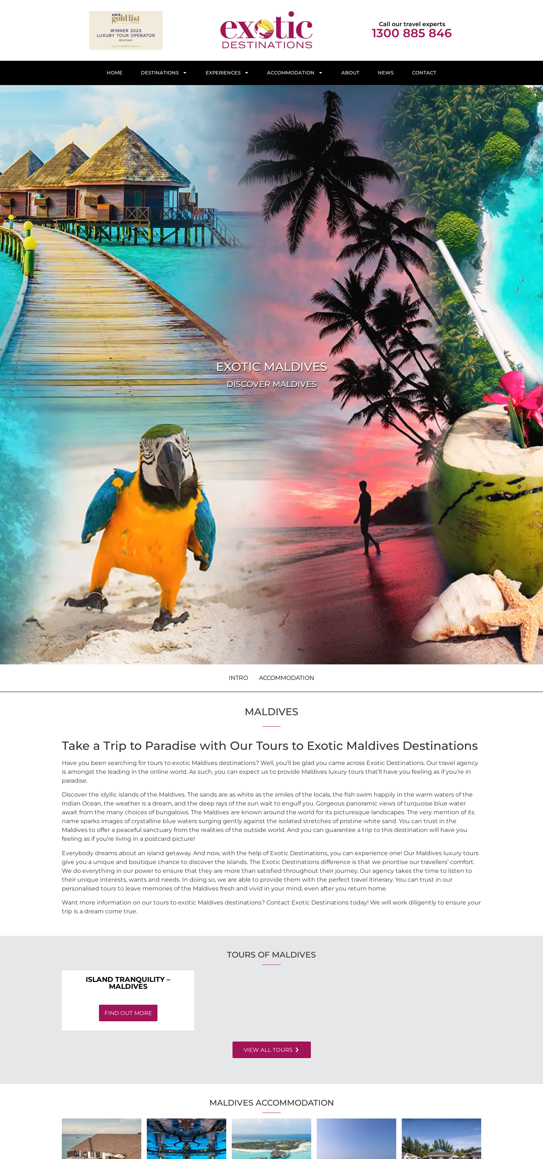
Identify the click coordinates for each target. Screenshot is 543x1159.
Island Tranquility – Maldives (128, 983)
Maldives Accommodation (271, 1102)
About (350, 72)
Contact (424, 72)
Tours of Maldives (271, 954)
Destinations (164, 73)
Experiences (227, 73)
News (386, 72)
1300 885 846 (412, 33)
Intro (238, 677)
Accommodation (295, 73)
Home (115, 72)
